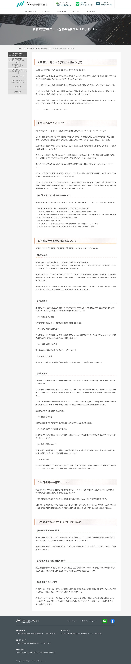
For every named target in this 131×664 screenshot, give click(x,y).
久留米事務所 (22, 640)
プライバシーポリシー (88, 621)
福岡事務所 (21, 631)
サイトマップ (72, 621)
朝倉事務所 (21, 649)
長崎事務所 (65, 631)
